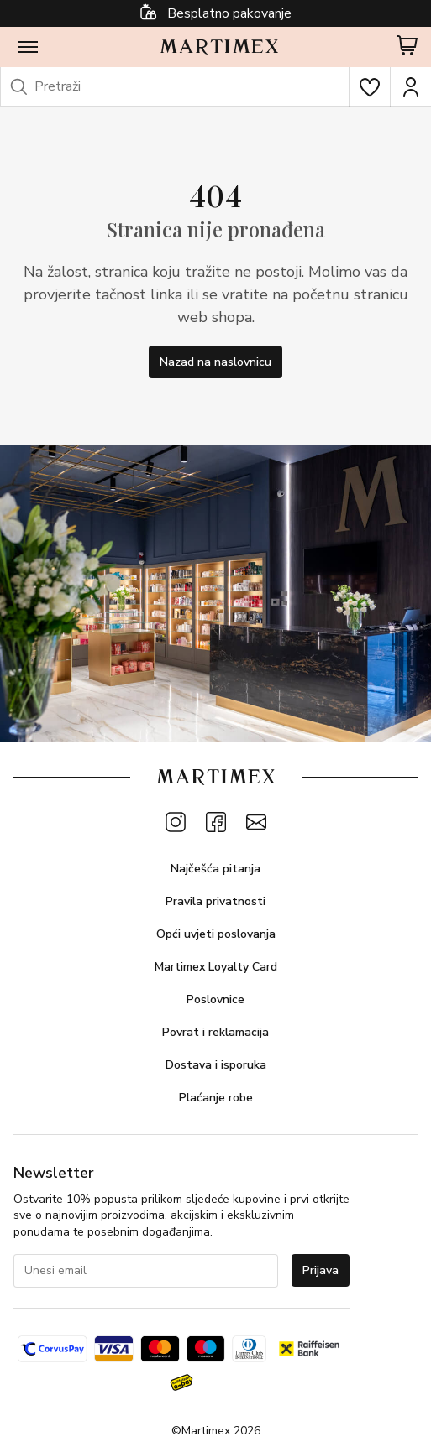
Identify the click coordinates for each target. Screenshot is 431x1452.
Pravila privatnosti (215, 901)
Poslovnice (215, 999)
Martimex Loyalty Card (216, 967)
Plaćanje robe (216, 1098)
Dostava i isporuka (216, 1065)
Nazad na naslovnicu (215, 362)
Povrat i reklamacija (215, 1032)
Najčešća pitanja (215, 869)
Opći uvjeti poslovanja (216, 934)
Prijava (320, 1270)
